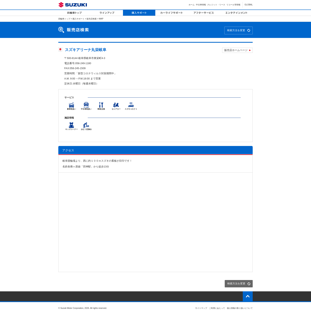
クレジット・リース (216, 5)
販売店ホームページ (236, 50)
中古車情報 (201, 5)
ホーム (192, 5)
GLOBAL (249, 5)
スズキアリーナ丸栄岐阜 (85, 50)
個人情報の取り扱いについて (240, 308)
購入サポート (78, 19)
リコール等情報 (233, 5)
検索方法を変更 (236, 30)
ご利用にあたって (217, 308)
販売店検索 (92, 19)
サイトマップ (201, 308)
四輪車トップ (64, 19)
